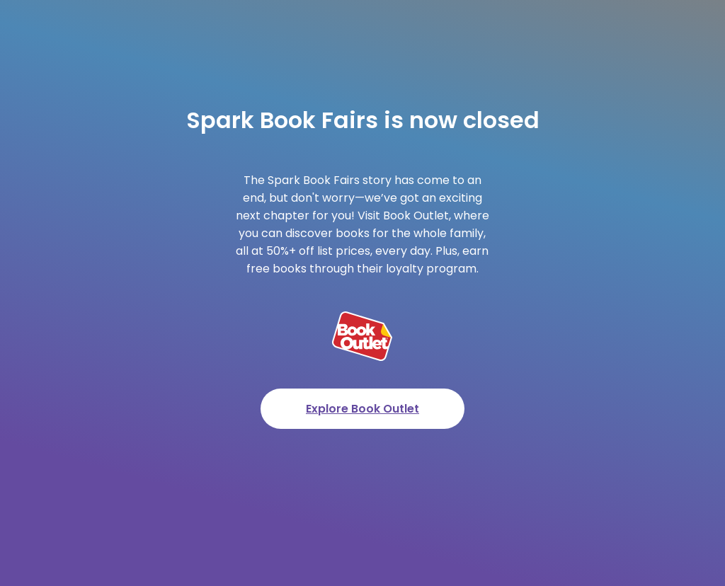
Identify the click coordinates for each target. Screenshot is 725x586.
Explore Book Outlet (362, 409)
